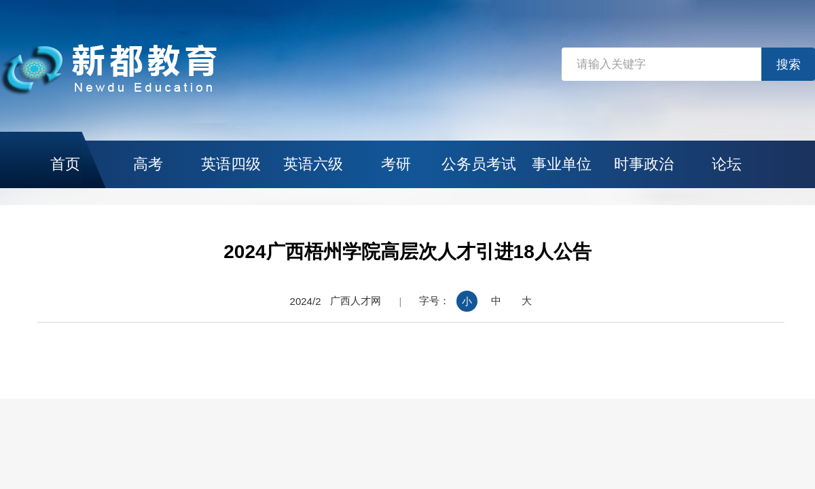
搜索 (788, 64)
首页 (65, 164)
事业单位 (562, 164)
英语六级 (313, 164)
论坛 (727, 164)
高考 (148, 164)
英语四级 (231, 164)
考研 (396, 164)
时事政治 (644, 164)
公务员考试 (478, 164)
